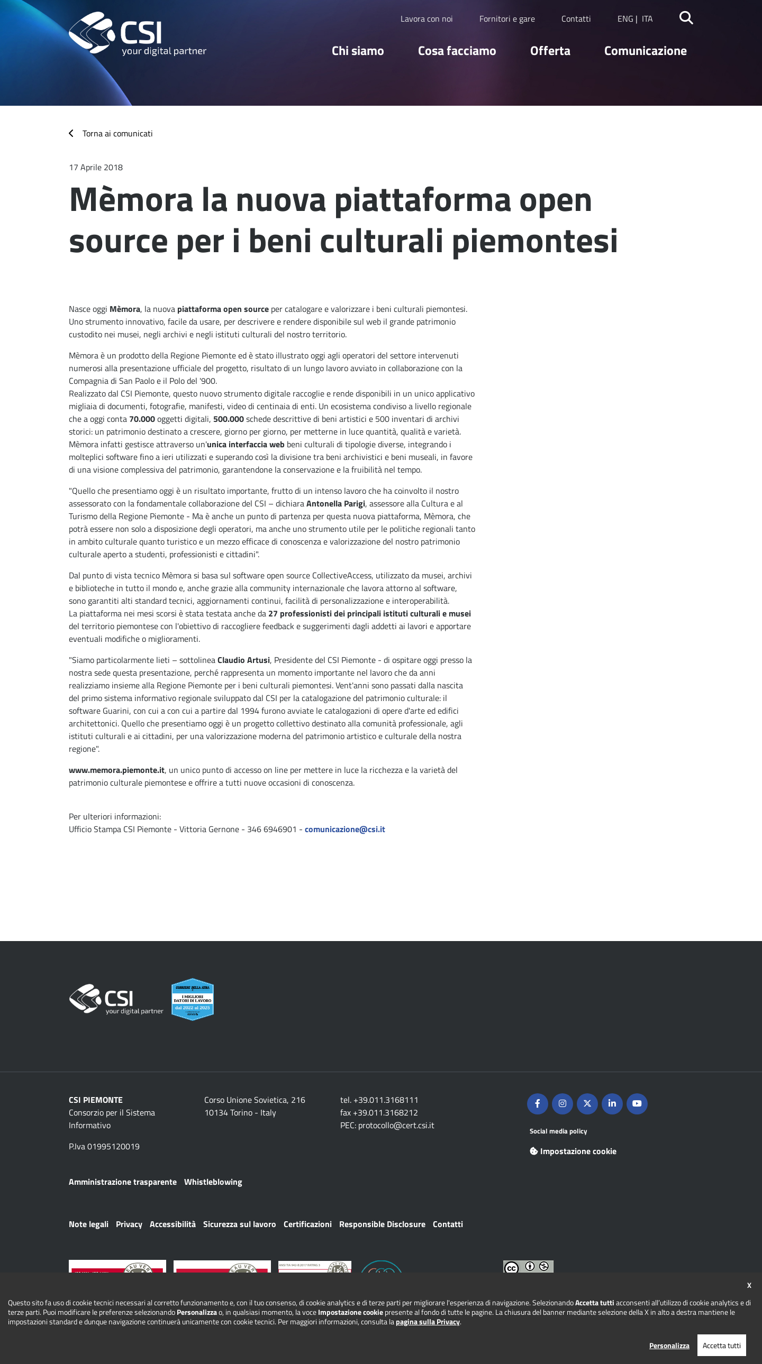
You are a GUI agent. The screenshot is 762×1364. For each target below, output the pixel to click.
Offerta (550, 50)
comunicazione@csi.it (345, 829)
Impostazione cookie (573, 1151)
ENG (625, 18)
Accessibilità (173, 1224)
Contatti (576, 18)
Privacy (129, 1224)
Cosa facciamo (457, 50)
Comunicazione (645, 50)
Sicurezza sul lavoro (239, 1224)
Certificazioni (308, 1224)
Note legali (88, 1224)
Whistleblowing (213, 1181)
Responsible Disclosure (382, 1224)
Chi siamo (358, 50)
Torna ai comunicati (118, 133)
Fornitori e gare (507, 18)
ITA (647, 18)
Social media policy (558, 1131)
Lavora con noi (427, 18)
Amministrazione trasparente (123, 1181)
